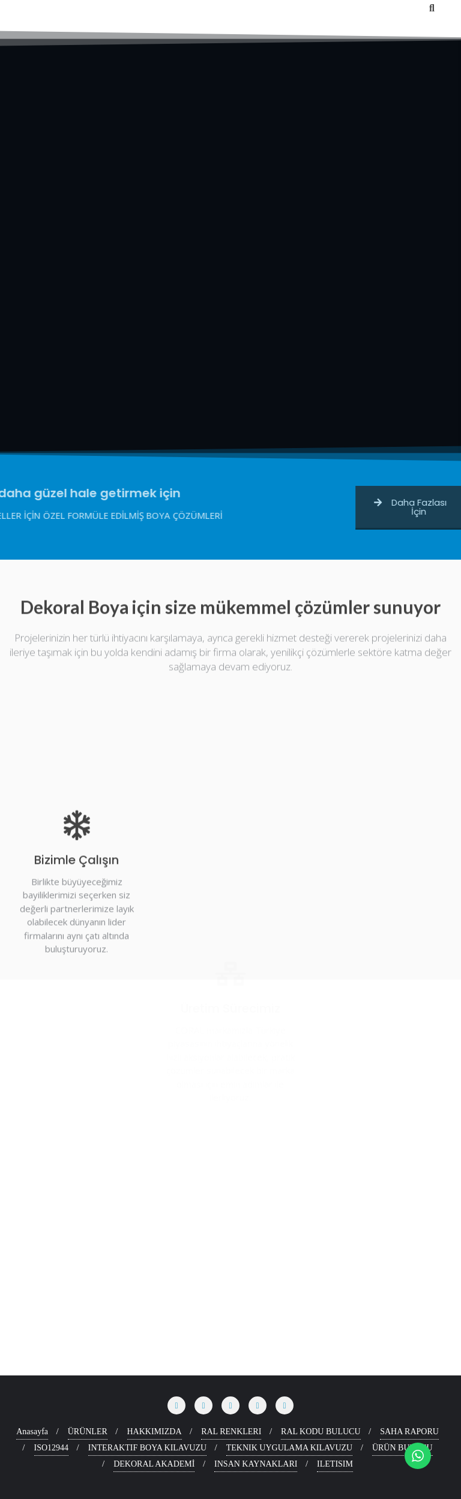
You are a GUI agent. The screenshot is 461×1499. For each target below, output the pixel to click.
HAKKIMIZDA (154, 1431)
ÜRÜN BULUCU (402, 1447)
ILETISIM (335, 1463)
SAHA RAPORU (409, 1431)
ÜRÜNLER (87, 1431)
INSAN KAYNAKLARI (255, 1463)
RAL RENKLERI (231, 1431)
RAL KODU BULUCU (320, 1431)
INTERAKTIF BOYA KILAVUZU (147, 1447)
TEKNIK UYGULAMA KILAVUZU (289, 1447)
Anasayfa (32, 1431)
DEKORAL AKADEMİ (153, 1463)
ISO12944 (51, 1447)
